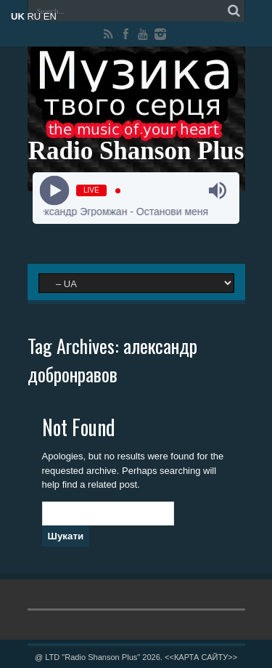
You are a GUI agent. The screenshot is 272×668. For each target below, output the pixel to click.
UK (18, 16)
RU (34, 16)
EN (50, 16)
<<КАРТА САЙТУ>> (201, 657)
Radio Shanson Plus (136, 151)
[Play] (54, 190)
